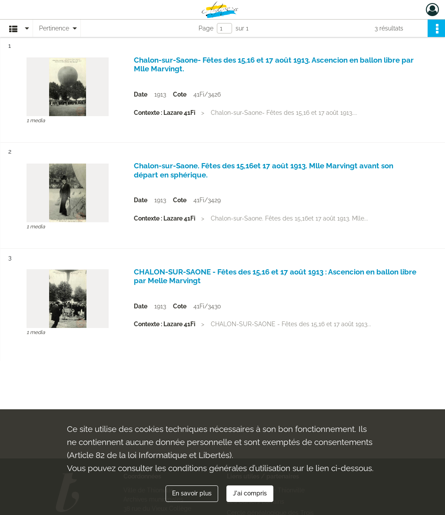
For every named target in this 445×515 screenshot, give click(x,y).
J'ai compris (250, 493)
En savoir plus (192, 493)
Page (206, 28)
